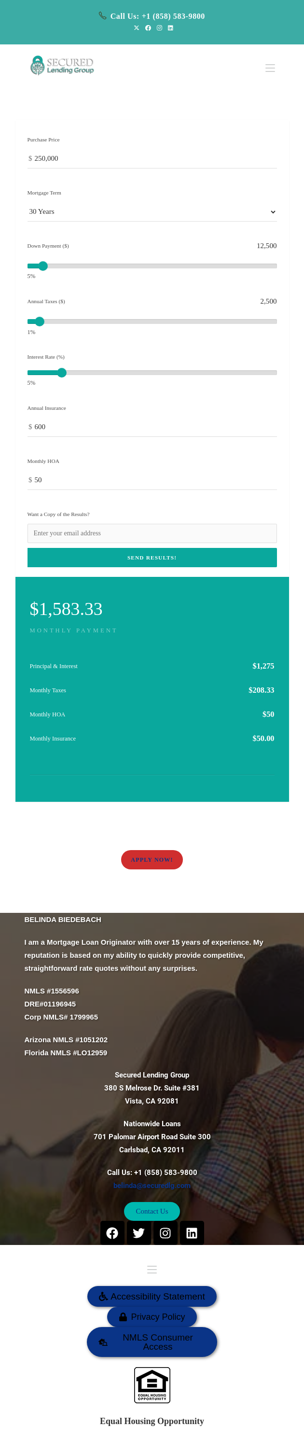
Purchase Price (44, 139)
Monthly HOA (43, 461)
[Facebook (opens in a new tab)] (148, 28)
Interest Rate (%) (46, 357)
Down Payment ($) (48, 246)
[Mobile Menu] (270, 62)
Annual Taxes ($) (46, 301)
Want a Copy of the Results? (59, 514)
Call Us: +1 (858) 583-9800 (158, 16)
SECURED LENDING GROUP (183, 1441)
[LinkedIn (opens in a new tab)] (169, 28)
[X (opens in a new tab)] (136, 28)
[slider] (43, 266)
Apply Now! (152, 859)
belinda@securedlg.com (152, 1185)
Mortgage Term (44, 193)
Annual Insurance (47, 408)
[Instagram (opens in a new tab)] (159, 28)
